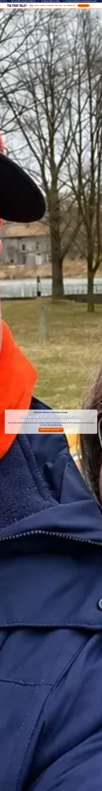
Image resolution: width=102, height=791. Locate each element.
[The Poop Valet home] (17, 5)
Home (31, 5)
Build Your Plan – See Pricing (51, 430)
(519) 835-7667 (71, 5)
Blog (56, 5)
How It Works (50, 5)
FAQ (65, 5)
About (60, 5)
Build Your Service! (83, 5)
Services (36, 5)
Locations (43, 5)
